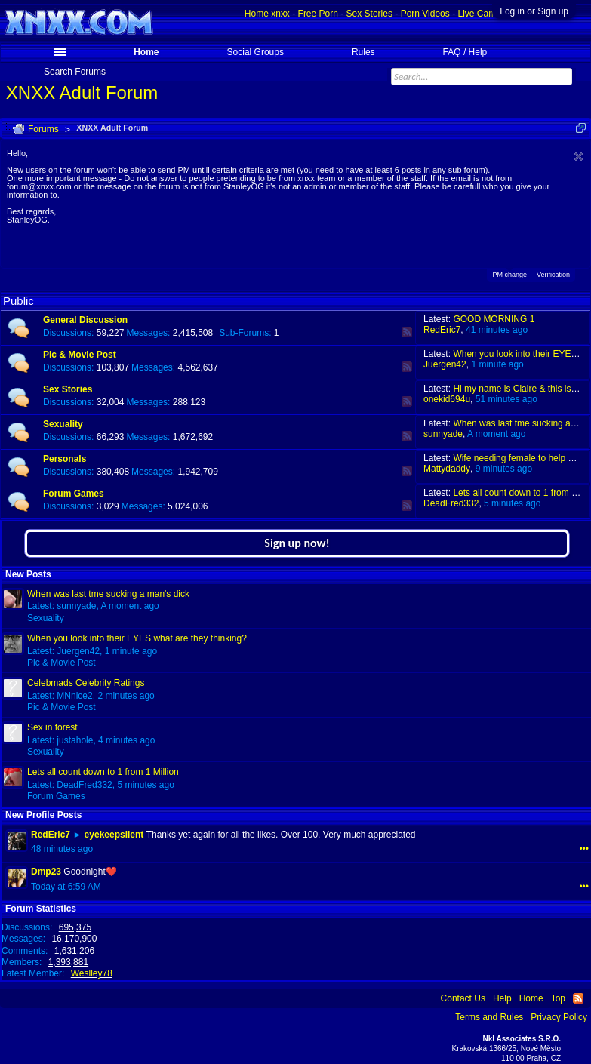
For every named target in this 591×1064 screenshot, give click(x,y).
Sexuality (63, 424)
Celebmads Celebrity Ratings (85, 683)
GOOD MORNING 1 (493, 319)
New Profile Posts (43, 815)
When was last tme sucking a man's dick (108, 594)
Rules (363, 52)
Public (18, 300)
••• (584, 849)
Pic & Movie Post (79, 354)
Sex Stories (67, 389)
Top (558, 998)
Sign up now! (296, 543)
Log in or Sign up (534, 11)
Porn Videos (425, 13)
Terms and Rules (489, 1017)
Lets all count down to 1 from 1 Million (103, 772)
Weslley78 (91, 973)
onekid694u (446, 399)
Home (146, 52)
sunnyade (443, 434)
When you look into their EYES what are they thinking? (137, 638)
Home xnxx (267, 13)
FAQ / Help (465, 52)
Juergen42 (444, 364)
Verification (553, 274)
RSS (407, 332)
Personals (64, 459)
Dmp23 (46, 871)
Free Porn (318, 13)
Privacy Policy (559, 1017)
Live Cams (478, 13)
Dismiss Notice (578, 156)
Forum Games (73, 493)
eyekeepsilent (114, 834)
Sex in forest (52, 727)
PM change (509, 273)
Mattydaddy (446, 468)
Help (502, 998)
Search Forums (75, 71)
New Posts (28, 574)
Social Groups (255, 52)
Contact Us (463, 998)
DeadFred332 (451, 503)
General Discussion (85, 320)
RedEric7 (441, 329)
